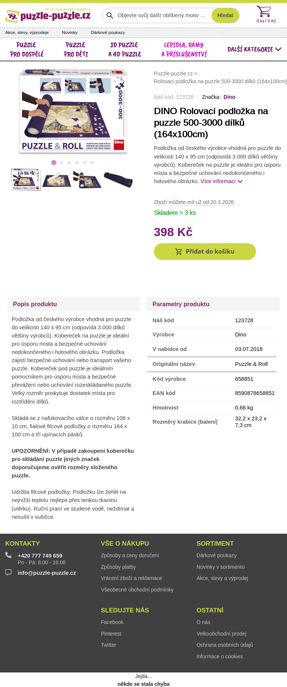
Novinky (70, 32)
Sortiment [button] (215, 519)
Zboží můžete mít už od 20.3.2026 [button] (194, 202)
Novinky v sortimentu (221, 543)
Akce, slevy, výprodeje (27, 32)
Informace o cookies (220, 632)
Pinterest (111, 609)
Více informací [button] (222, 181)
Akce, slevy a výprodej (222, 554)
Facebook (112, 598)
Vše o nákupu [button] (125, 519)
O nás (203, 598)
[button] (205, 251)
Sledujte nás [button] (125, 586)
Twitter (108, 621)
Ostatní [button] (210, 586)
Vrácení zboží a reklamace (131, 554)
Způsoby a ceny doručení (130, 531)
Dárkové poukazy (108, 32)
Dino (229, 97)
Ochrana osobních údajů (225, 621)
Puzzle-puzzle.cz (174, 73)
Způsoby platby (118, 543)
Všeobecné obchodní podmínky (137, 565)
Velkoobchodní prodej (221, 609)
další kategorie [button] (254, 49)
